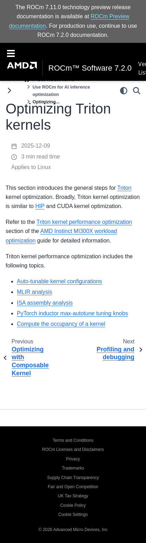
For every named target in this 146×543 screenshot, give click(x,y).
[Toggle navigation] (11, 53)
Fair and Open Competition (73, 486)
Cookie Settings (73, 514)
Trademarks (73, 468)
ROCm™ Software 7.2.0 (90, 68)
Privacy (73, 459)
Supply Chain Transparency (73, 477)
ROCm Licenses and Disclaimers (73, 449)
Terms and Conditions (73, 440)
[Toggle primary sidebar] (9, 90)
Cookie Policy (73, 505)
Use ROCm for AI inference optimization (61, 90)
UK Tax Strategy (73, 495)
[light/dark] (123, 90)
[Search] (136, 90)
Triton (124, 188)
